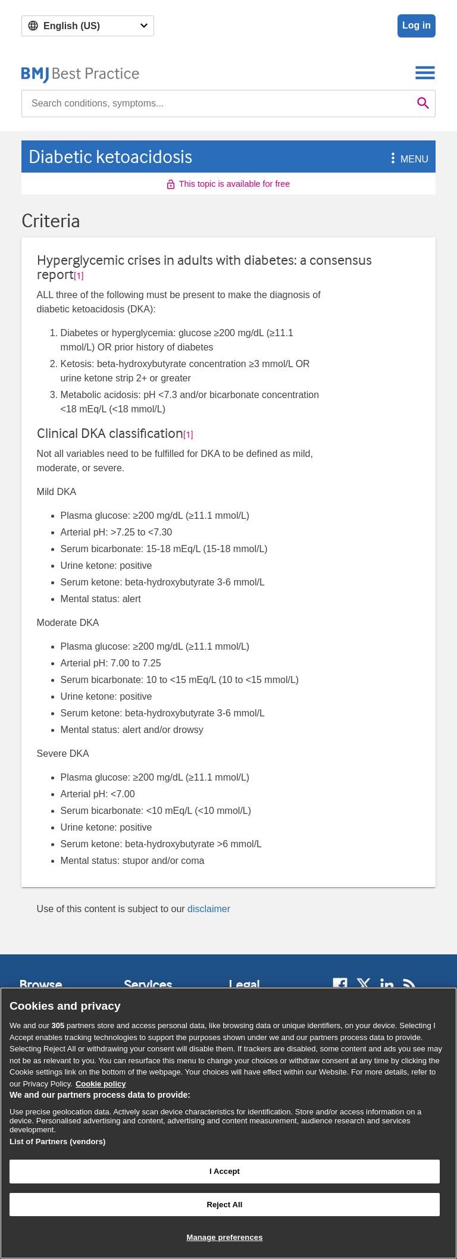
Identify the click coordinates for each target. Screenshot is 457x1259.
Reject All (224, 1204)
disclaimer (208, 909)
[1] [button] (79, 276)
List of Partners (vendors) (58, 1141)
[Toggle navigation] (425, 72)
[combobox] (216, 103)
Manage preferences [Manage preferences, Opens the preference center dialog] (224, 1237)
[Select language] (87, 25)
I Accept (224, 1171)
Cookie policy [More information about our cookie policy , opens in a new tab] (101, 1083)
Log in (416, 25)
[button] (390, 159)
